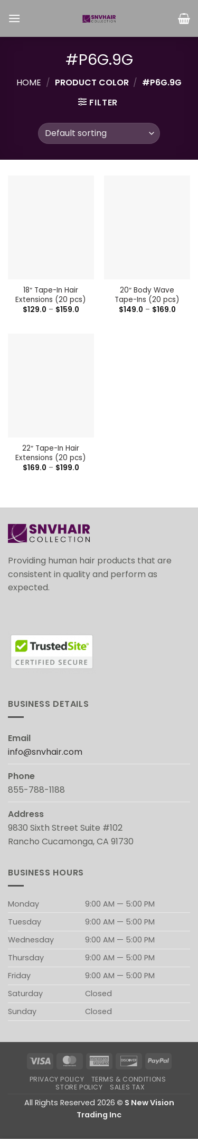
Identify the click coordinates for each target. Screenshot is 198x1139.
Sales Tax (127, 1087)
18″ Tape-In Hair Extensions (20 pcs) (50, 295)
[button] (14, 18)
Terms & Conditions (128, 1079)
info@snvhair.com (45, 752)
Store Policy (78, 1087)
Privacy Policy (57, 1079)
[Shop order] (98, 133)
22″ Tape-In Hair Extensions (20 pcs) (50, 453)
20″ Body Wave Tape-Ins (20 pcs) (147, 295)
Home (28, 82)
